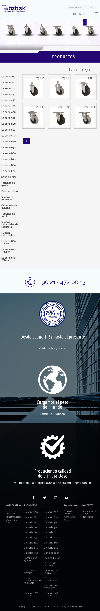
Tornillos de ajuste (8, 184)
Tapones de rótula (8, 215)
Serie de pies (8, 177)
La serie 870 (8, 159)
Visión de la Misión (11, 521)
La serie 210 (8, 88)
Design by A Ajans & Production (67, 606)
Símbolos (68, 520)
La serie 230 (8, 94)
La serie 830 (8, 135)
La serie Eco (8, 171)
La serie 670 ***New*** (8, 250)
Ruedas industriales (8, 234)
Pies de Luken (9, 191)
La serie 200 (8, 82)
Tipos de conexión (68, 512)
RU (84, 14)
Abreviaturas (70, 517)
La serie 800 (8, 123)
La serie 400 (8, 112)
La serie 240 (8, 100)
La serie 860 (8, 153)
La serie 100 (8, 76)
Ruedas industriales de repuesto (9, 224)
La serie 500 (8, 118)
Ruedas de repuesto (7, 198)
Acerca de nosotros (11, 512)
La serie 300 (8, 106)
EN (79, 14)
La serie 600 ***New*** (8, 242)
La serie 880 (8, 165)
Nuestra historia (14, 517)
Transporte (87, 517)
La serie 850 (8, 147)
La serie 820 (8, 129)
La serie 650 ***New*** (8, 259)
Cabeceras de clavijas (9, 206)
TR (74, 14)
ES (84, 23)
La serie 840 (8, 141)
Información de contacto (89, 512)
